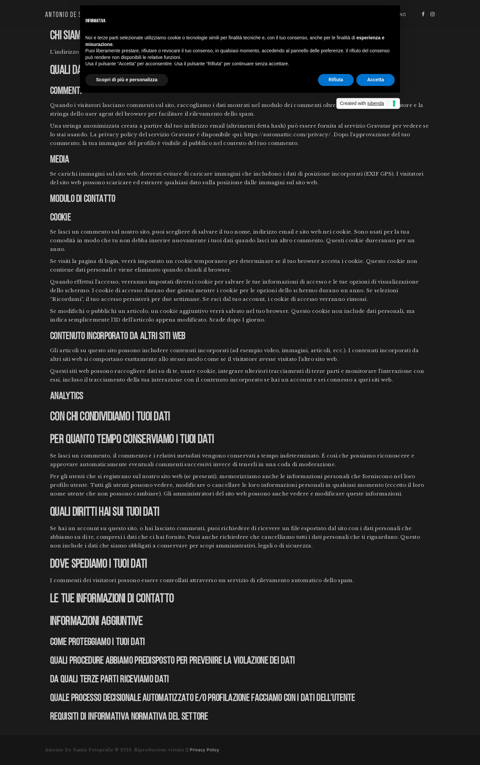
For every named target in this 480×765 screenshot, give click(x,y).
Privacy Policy (204, 750)
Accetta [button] (375, 79)
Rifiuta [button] (336, 79)
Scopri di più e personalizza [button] (126, 79)
